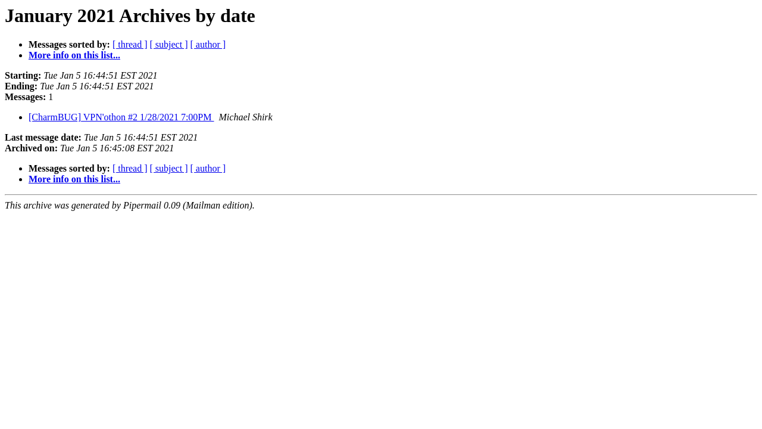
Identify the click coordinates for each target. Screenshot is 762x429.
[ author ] (208, 44)
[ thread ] (130, 44)
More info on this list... (74, 55)
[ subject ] (169, 44)
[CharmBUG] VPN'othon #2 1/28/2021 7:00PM (121, 117)
